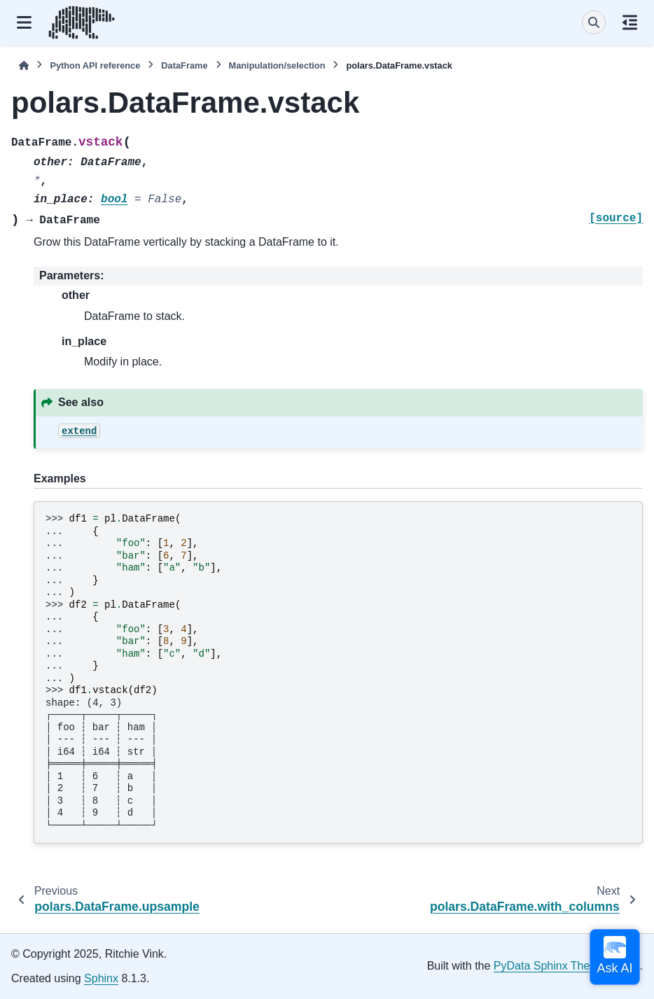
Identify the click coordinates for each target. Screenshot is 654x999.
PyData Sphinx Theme (550, 966)
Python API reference (95, 65)
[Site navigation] (24, 22)
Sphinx (101, 978)
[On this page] (630, 22)
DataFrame (184, 65)
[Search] (594, 22)
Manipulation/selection (277, 65)
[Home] (24, 65)
